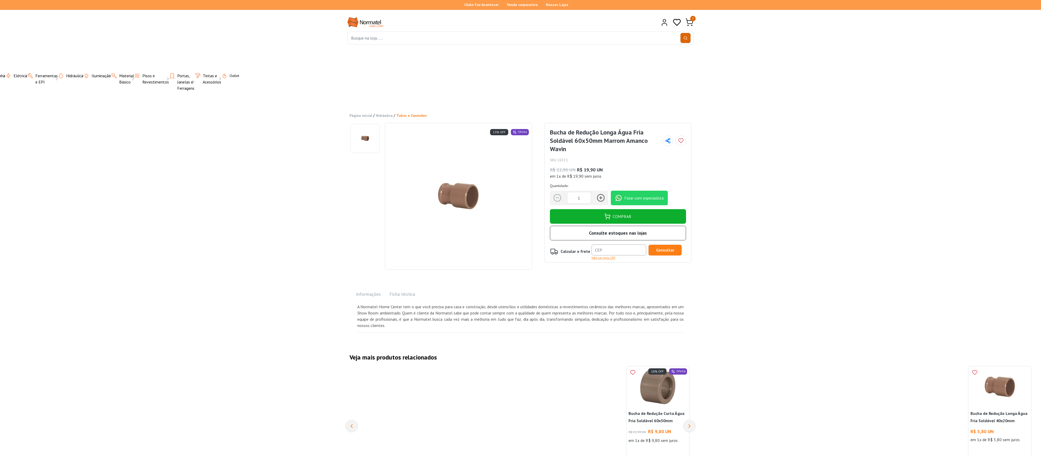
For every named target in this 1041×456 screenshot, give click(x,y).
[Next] (689, 426)
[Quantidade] (579, 198)
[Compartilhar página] (668, 141)
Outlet (227, 76)
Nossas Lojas (557, 4)
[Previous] (351, 426)
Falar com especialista (639, 198)
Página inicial (361, 115)
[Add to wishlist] (681, 141)
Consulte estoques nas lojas (618, 233)
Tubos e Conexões (411, 115)
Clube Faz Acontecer (481, 4)
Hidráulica (384, 115)
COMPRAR (617, 216)
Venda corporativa (522, 4)
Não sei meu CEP (603, 258)
